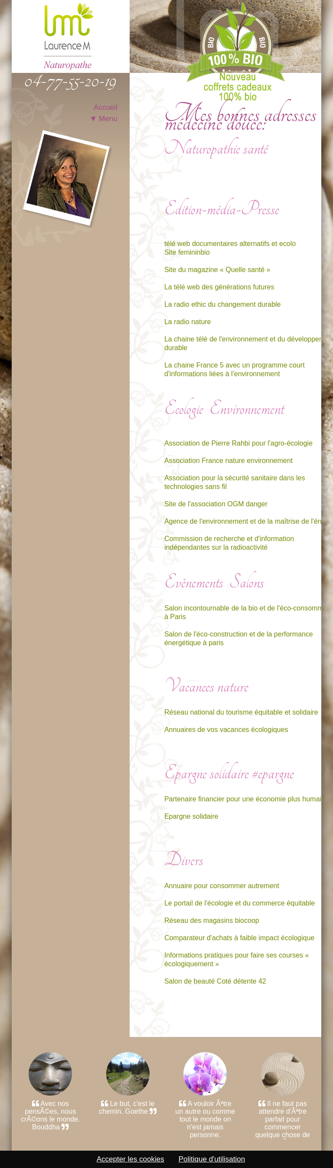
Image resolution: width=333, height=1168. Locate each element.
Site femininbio (187, 252)
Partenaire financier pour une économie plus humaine (246, 799)
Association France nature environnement (228, 460)
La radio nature (187, 321)
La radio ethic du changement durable (222, 304)
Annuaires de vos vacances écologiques (226, 729)
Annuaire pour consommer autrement (221, 885)
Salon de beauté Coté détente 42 (215, 981)
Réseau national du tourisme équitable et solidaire (241, 712)
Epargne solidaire (191, 816)
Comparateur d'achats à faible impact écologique (239, 938)
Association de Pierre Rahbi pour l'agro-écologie (238, 443)
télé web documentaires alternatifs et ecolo (230, 243)
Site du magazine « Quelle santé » (217, 269)
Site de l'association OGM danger (216, 504)
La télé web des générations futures (219, 287)
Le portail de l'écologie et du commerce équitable (239, 903)
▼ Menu (104, 119)
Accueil (106, 107)
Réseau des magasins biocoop (211, 920)
